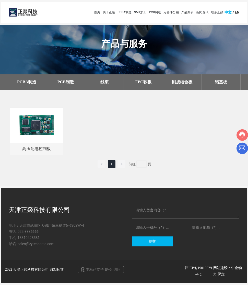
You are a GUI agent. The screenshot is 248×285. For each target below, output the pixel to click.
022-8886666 (28, 232)
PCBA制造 (27, 82)
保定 (221, 274)
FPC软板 (143, 82)
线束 (104, 82)
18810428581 (29, 238)
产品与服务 (124, 43)
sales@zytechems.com (36, 244)
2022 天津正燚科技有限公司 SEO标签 (34, 269)
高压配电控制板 (36, 148)
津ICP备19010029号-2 (198, 271)
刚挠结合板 (182, 82)
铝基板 (221, 82)
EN (237, 12)
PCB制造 (65, 82)
